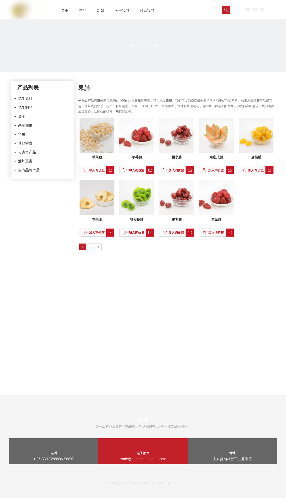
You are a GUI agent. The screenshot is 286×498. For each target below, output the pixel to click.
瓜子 (21, 116)
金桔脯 (256, 157)
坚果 (21, 134)
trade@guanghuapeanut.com (143, 459)
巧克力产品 (27, 152)
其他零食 (25, 143)
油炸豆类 (25, 161)
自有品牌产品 (29, 170)
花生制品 (25, 107)
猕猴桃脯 (136, 219)
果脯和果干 (27, 125)
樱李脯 (177, 157)
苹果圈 (97, 219)
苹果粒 (97, 157)
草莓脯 (137, 157)
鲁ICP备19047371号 (165, 483)
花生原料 (25, 98)
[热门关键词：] (226, 10)
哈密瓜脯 (216, 157)
